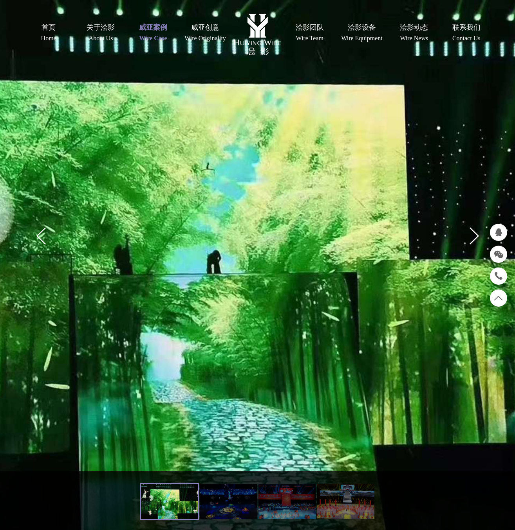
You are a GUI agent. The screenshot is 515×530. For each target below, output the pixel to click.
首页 (49, 33)
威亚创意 (205, 33)
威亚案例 (153, 33)
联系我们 (466, 33)
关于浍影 (101, 33)
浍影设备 (362, 33)
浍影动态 (414, 33)
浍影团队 (310, 33)
